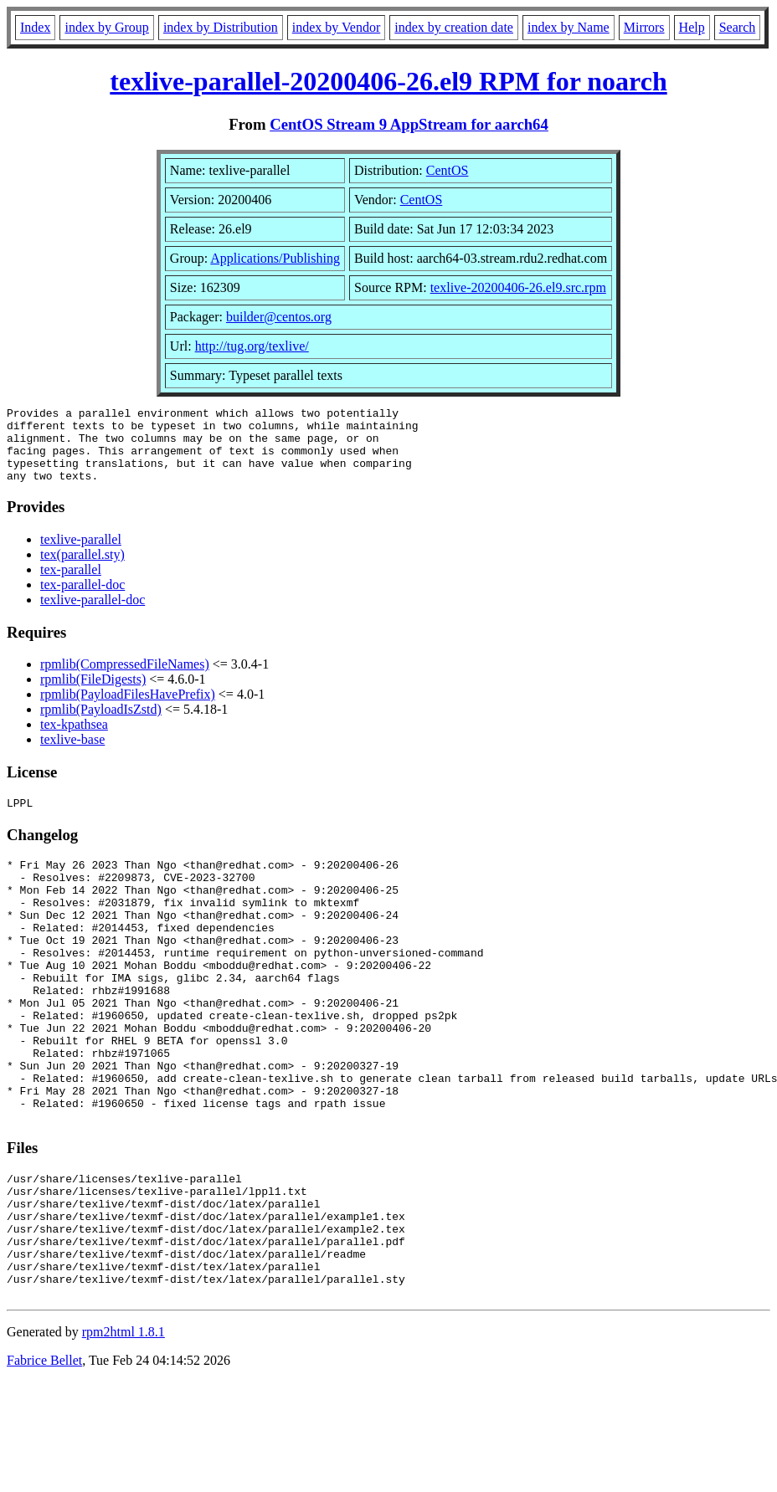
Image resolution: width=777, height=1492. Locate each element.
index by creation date (453, 27)
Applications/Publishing (275, 258)
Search (737, 27)
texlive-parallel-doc (92, 615)
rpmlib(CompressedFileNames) (124, 679)
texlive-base (72, 754)
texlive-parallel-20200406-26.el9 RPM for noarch (388, 81)
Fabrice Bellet (44, 1455)
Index (35, 27)
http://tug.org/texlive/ (252, 346)
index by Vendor (336, 27)
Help (692, 27)
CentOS (447, 170)
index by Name (568, 27)
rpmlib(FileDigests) (93, 694)
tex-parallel (70, 584)
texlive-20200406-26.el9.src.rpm (518, 287)
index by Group (106, 27)
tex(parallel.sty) (82, 569)
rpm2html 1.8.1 (123, 1427)
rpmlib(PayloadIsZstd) (101, 724)
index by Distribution (220, 27)
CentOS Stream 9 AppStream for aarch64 (409, 124)
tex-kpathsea (74, 739)
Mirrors (644, 27)
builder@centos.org (279, 317)
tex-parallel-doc (82, 599)
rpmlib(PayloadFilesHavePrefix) (127, 709)
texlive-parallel (80, 554)
